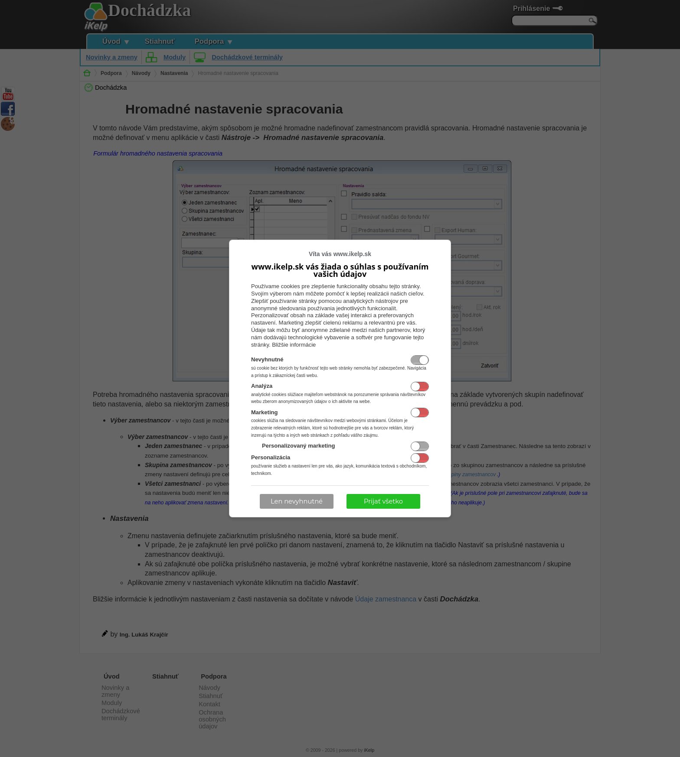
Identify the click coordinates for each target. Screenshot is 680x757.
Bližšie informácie (294, 344)
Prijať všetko (383, 501)
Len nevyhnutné (297, 501)
